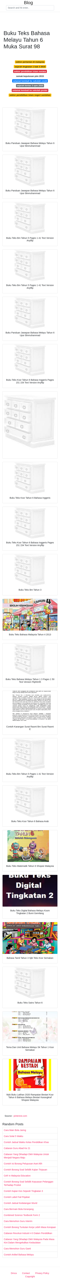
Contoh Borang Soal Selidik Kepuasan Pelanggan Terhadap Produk (28, 1183)
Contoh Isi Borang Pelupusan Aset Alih (23, 1163)
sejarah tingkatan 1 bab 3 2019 (30, 66)
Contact (26, 1273)
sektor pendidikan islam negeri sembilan (29, 95)
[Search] (30, 8)
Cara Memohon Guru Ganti (17, 1248)
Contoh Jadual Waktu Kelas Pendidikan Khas (26, 1142)
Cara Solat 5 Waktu (13, 1136)
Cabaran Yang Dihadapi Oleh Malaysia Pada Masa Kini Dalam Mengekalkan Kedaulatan (29, 1241)
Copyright (30, 1276)
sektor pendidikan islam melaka (30, 71)
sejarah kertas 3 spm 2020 (30, 85)
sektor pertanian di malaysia (30, 62)
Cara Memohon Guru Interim (18, 1221)
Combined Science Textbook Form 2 (22, 1215)
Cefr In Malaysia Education (17, 1175)
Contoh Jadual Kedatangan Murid (20, 1203)
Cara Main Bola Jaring (15, 1130)
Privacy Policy (42, 1273)
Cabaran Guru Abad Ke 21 (17, 1148)
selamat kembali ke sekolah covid (30, 81)
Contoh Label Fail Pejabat (17, 1197)
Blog (28, 3)
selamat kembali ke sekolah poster (30, 90)
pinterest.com (20, 1116)
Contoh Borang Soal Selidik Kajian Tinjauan (25, 1169)
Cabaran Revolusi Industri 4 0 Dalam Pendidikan (28, 1233)
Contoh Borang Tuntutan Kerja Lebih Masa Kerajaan (30, 1227)
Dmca (14, 1273)
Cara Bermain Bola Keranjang (19, 1209)
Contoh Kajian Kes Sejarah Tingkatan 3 (23, 1191)
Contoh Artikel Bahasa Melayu (19, 1254)
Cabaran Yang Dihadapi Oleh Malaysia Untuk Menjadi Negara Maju (26, 1156)
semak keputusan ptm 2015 (30, 76)
